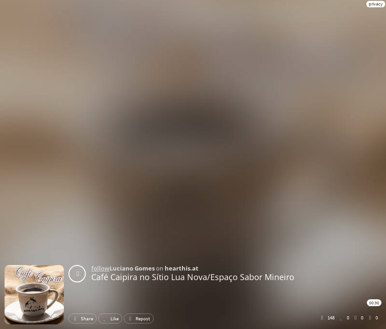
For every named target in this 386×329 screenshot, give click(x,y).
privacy (376, 4)
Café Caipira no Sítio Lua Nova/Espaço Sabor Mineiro (192, 276)
